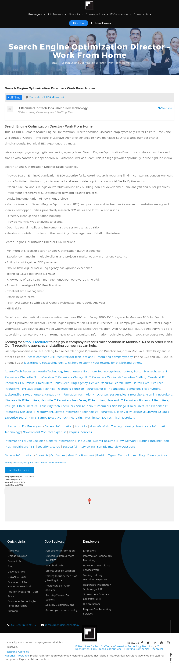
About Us (76, 14)
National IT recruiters (17, 655)
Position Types (106, 455)
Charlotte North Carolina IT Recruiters (46, 377)
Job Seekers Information (60, 550)
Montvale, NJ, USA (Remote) (46, 97)
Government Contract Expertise (44, 432)
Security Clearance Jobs (59, 604)
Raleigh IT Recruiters (19, 406)
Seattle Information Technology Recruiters (84, 411)
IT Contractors (121, 14)
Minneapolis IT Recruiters (22, 400)
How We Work (99, 426)
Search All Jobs (54, 565)
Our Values (58, 455)
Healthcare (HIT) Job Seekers (57, 587)
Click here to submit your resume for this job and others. (103, 362)
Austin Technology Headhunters (60, 371)
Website (166, 108)
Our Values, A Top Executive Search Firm (21, 584)
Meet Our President (80, 455)
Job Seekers (57, 14)
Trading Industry (122, 426)
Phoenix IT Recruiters (153, 400)
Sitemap (13, 610)
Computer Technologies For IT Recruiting (22, 603)
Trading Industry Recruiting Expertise (95, 577)
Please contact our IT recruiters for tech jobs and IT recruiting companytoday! (80, 356)
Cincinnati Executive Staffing (126, 377)
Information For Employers (23, 426)
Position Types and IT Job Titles (23, 594)
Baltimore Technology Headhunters (107, 371)
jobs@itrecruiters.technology (43, 362)
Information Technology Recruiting (97, 558)
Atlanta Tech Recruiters (21, 371)
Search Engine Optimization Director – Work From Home (39, 462)
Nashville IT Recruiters (56, 400)
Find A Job (84, 440)
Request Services (80, 432)
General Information (59, 426)
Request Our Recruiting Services (97, 611)
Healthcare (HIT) (24, 446)
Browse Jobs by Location (60, 570)
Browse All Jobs (17, 576)
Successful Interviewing (79, 446)
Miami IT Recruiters (158, 394)
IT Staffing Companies (136, 648)
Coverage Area (97, 14)
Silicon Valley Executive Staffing (135, 411)
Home (53, 62)
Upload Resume (100, 23)
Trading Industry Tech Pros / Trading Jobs (61, 578)
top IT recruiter (36, 342)
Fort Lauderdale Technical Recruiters (45, 388)
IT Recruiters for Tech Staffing (92, 646)
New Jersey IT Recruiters (88, 400)
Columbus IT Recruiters (36, 382)
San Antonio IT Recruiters (93, 406)
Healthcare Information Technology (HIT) (97, 587)
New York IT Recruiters (122, 400)
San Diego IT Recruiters (128, 406)
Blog (141, 455)
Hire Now (78, 23)
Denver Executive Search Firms (110, 382)
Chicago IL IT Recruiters (89, 377)
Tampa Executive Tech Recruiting (61, 417)
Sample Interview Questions (116, 446)
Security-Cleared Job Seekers (57, 597)
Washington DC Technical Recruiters (110, 417)
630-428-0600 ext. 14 (23, 624)
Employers (37, 14)
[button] (89, 501)
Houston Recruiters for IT (89, 388)
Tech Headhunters (110, 648)
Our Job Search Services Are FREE (59, 558)
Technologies (127, 455)
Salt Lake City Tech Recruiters (54, 406)
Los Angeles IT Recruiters (127, 394)
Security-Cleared (49, 446)
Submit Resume (104, 440)
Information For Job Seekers (24, 440)
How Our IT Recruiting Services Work (96, 567)
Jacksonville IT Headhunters (24, 394)
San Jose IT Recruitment (36, 411)
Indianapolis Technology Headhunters (134, 388)
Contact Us (143, 14)
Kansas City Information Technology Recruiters (76, 394)
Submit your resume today (61, 610)
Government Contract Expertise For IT (96, 596)
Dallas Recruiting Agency (70, 382)
